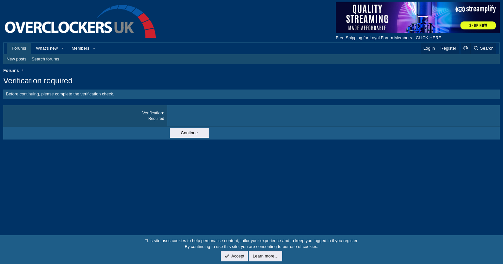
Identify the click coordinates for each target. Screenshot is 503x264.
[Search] (483, 48)
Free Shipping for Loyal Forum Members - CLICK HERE (388, 37)
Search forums (45, 59)
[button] (62, 48)
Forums (19, 48)
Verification (152, 112)
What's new (47, 48)
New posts (16, 59)
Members (80, 48)
